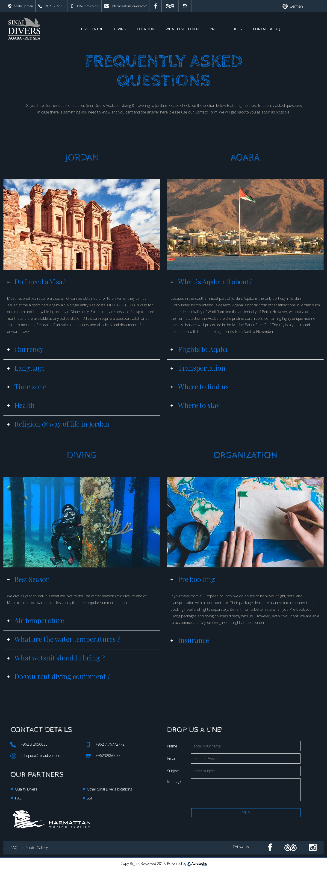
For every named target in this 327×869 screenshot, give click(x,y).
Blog (237, 28)
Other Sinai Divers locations (109, 789)
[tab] (81, 283)
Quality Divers (26, 789)
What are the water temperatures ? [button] (64, 639)
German (293, 6)
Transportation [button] (198, 367)
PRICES (215, 28)
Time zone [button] (26, 386)
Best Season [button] (28, 579)
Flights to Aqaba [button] (199, 349)
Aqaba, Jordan (20, 6)
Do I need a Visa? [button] (36, 281)
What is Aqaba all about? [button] (212, 281)
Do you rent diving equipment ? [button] (59, 676)
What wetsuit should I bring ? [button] (56, 657)
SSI (89, 798)
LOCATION (146, 28)
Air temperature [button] (35, 620)
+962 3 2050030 (51, 6)
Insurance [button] (190, 640)
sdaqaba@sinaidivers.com (125, 6)
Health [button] (21, 405)
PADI (19, 798)
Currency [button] (25, 349)
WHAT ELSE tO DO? (182, 28)
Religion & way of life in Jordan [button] (58, 423)
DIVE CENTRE (92, 28)
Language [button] (26, 367)
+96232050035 (103, 756)
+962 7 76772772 (85, 6)
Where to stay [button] (195, 405)
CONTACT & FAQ (266, 28)
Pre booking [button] (193, 579)
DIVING (120, 28)
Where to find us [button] (200, 386)
